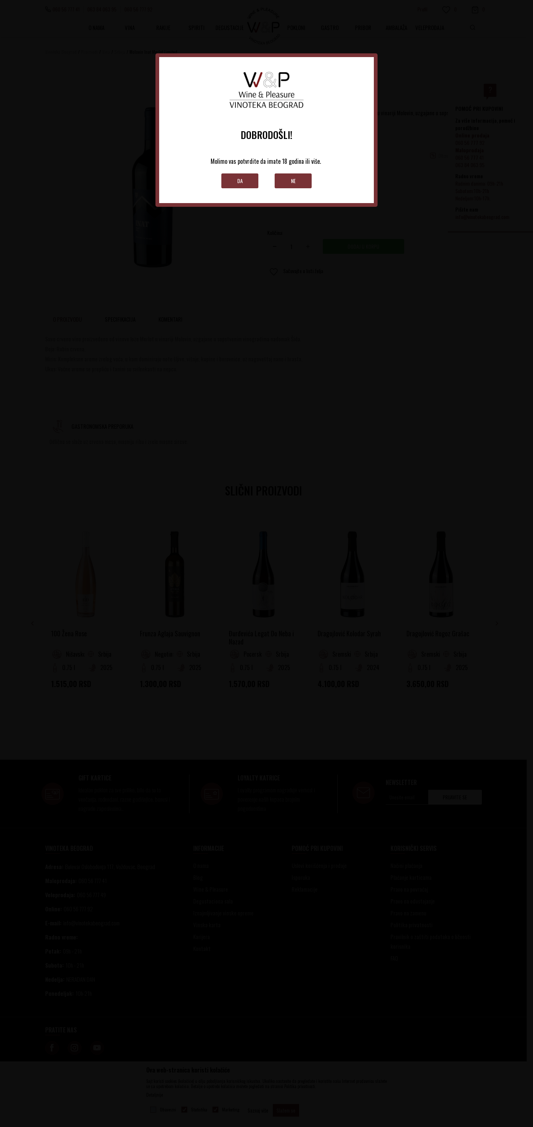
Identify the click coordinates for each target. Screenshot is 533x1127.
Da (240, 181)
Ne (293, 181)
